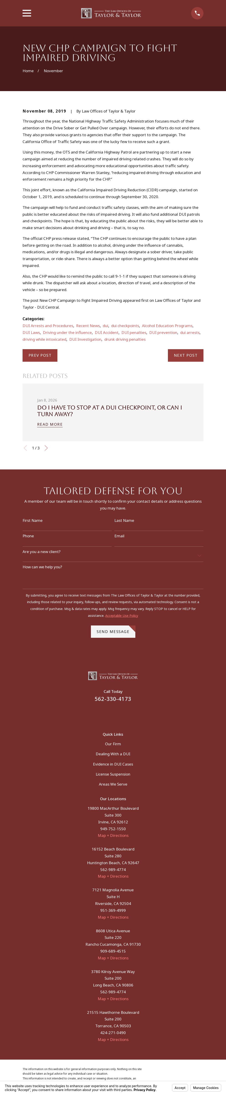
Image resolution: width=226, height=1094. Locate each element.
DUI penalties (133, 332)
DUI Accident (106, 332)
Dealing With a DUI (113, 753)
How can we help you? (42, 567)
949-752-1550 (113, 828)
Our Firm (113, 743)
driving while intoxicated (44, 339)
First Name (33, 520)
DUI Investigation (85, 339)
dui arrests (190, 332)
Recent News (88, 325)
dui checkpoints (125, 325)
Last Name (124, 520)
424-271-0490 (113, 1032)
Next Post (186, 355)
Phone (28, 536)
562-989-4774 (113, 869)
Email (119, 536)
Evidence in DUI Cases (113, 764)
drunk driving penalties (125, 339)
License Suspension (113, 774)
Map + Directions (113, 835)
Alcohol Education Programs (167, 325)
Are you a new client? (42, 551)
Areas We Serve (113, 784)
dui (105, 325)
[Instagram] (119, 714)
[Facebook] (107, 714)
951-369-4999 (113, 910)
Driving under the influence (67, 332)
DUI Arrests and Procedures (48, 325)
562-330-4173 (113, 698)
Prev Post (40, 355)
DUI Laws (31, 332)
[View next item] (46, 448)
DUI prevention (163, 332)
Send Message (116, 629)
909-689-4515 (113, 951)
